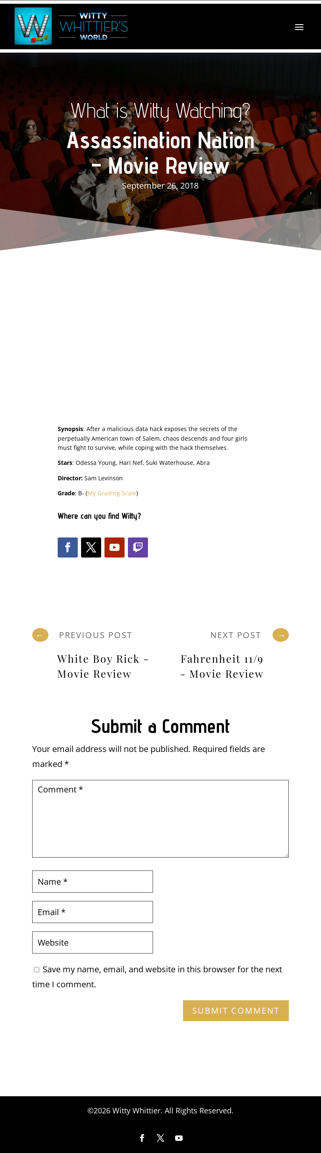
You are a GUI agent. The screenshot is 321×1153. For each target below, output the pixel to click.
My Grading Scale (111, 493)
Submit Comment (236, 1010)
